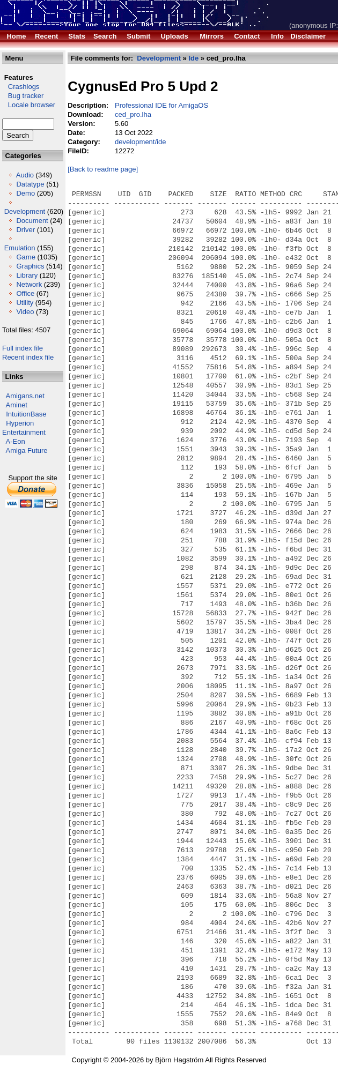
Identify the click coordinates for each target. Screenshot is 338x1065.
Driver (25, 230)
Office (25, 293)
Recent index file (28, 357)
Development (25, 211)
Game (25, 257)
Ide (193, 58)
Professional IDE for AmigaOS (161, 105)
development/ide (140, 142)
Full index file (22, 348)
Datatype (30, 184)
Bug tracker (22, 96)
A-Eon (15, 441)
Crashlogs (20, 87)
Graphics (30, 266)
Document (32, 221)
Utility (24, 303)
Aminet (16, 405)
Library (27, 275)
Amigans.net (25, 396)
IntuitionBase (26, 414)
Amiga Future (27, 450)
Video (25, 312)
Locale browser (28, 105)
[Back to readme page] (103, 169)
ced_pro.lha (133, 114)
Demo (25, 193)
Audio (25, 175)
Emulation (19, 248)
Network (29, 284)
